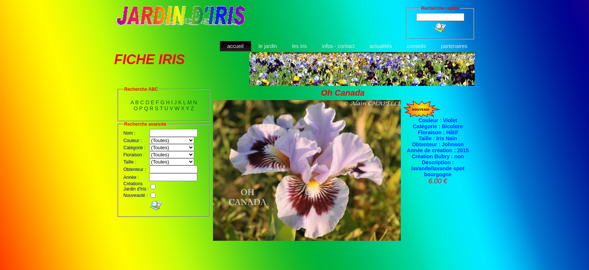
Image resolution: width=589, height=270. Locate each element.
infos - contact (338, 46)
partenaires (454, 46)
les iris (299, 46)
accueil (235, 46)
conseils (416, 46)
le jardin (267, 46)
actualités (381, 46)
